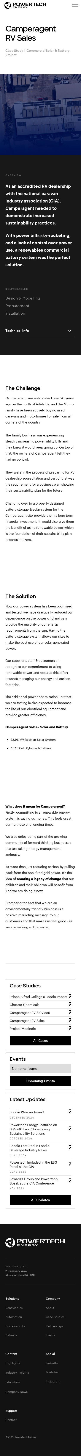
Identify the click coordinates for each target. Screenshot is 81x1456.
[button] (40, 330)
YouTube (52, 1372)
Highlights (12, 1363)
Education (12, 1382)
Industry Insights (17, 1372)
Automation (13, 1317)
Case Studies (55, 1317)
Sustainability (15, 1326)
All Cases (40, 1040)
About (50, 1308)
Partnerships (55, 1326)
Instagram (53, 1381)
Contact (11, 1419)
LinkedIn (52, 1363)
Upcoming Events (40, 1081)
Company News (16, 1391)
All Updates (40, 1200)
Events (50, 1335)
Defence (11, 1335)
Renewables (14, 1308)
